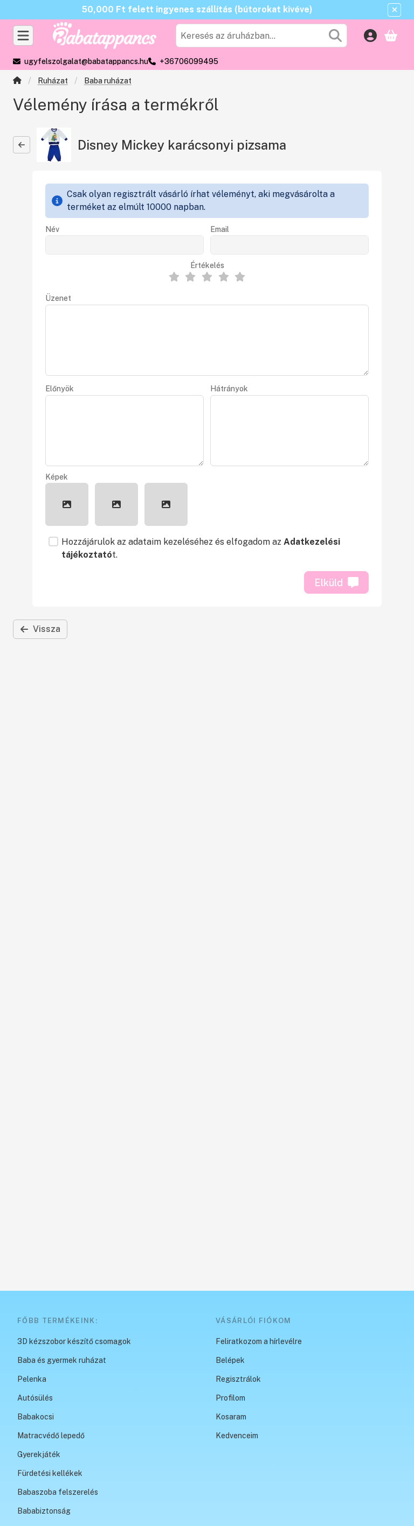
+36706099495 (189, 61)
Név (52, 229)
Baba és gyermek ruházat (61, 1360)
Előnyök (59, 388)
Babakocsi (35, 1416)
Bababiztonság (44, 1511)
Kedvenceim (237, 1435)
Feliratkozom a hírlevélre (259, 1341)
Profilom (230, 1398)
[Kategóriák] (23, 35)
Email (219, 229)
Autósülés (35, 1398)
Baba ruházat (108, 80)
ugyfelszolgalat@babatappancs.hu (86, 61)
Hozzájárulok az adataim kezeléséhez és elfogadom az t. (200, 548)
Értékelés (207, 265)
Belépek (230, 1360)
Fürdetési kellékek (49, 1473)
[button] (66, 504)
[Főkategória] (17, 81)
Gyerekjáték (38, 1454)
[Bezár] (394, 10)
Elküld (336, 582)
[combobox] (261, 35)
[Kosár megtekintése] (391, 35)
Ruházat (53, 80)
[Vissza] (21, 144)
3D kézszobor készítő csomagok (74, 1341)
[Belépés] (370, 35)
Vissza (40, 629)
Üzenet (58, 298)
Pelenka (31, 1379)
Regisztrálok (238, 1379)
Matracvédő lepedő (51, 1435)
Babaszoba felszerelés (57, 1492)
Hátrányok (229, 388)
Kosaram (231, 1416)
